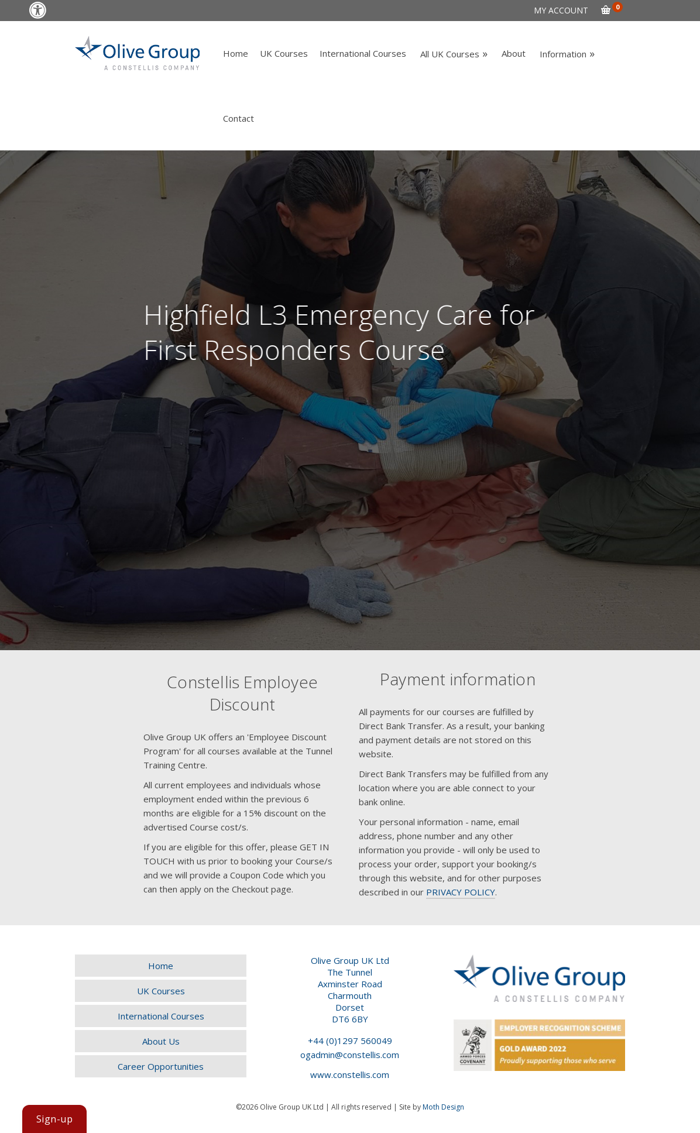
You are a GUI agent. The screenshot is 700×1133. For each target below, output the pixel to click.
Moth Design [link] (443, 1107)
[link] (37, 10)
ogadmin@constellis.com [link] (349, 1054)
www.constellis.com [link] (349, 1074)
